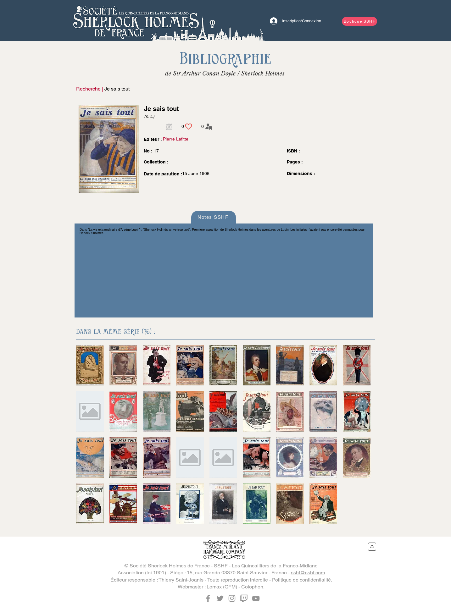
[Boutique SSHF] (359, 21)
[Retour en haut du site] (372, 546)
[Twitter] (220, 598)
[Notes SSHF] (213, 217)
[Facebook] (208, 598)
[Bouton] (135, 20)
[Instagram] (232, 598)
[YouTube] (255, 598)
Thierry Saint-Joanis (181, 580)
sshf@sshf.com (308, 573)
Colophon (252, 587)
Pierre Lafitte (175, 138)
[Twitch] (243, 598)
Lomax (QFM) (222, 587)
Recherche (88, 89)
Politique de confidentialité (301, 580)
